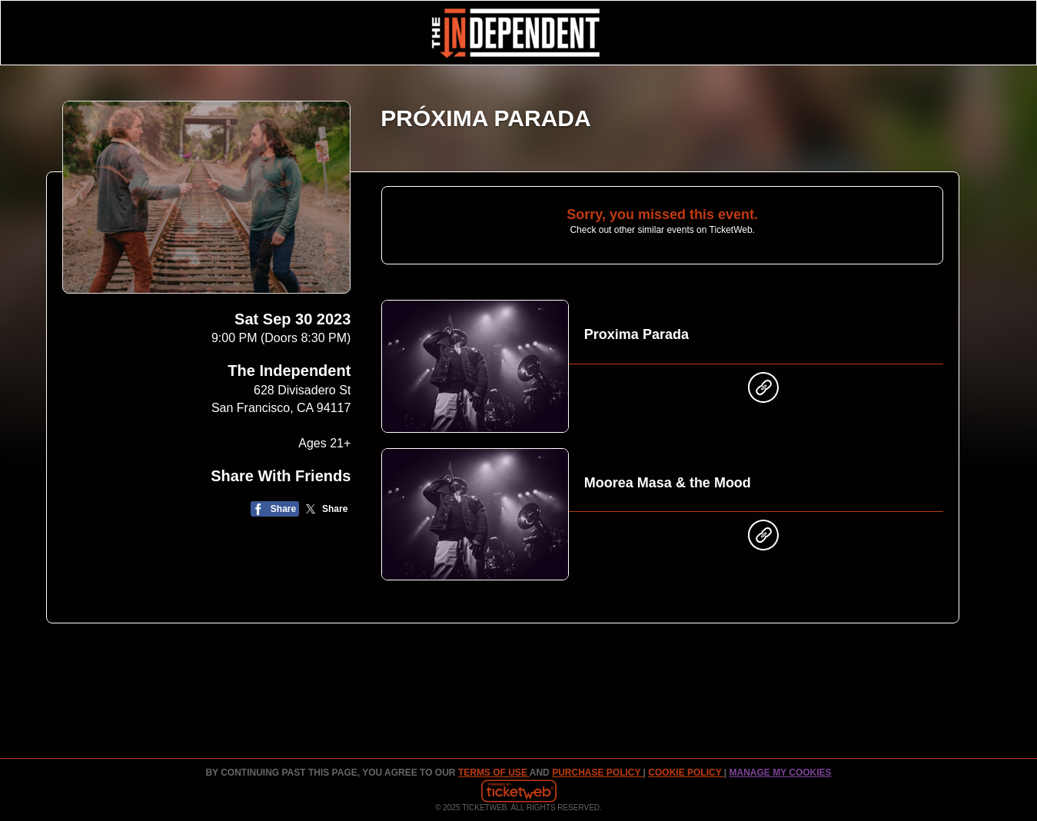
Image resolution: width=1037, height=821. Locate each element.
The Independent (289, 370)
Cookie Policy (685, 772)
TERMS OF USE (494, 772)
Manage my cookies (780, 772)
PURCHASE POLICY (597, 772)
